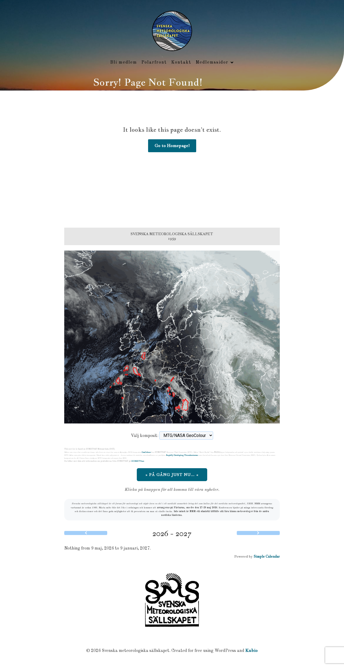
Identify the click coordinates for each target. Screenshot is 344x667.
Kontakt (181, 62)
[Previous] (85, 533)
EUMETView (137, 461)
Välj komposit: (144, 436)
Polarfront (154, 62)
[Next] (258, 533)
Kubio (251, 651)
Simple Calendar (267, 556)
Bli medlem (123, 62)
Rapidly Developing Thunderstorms (182, 455)
